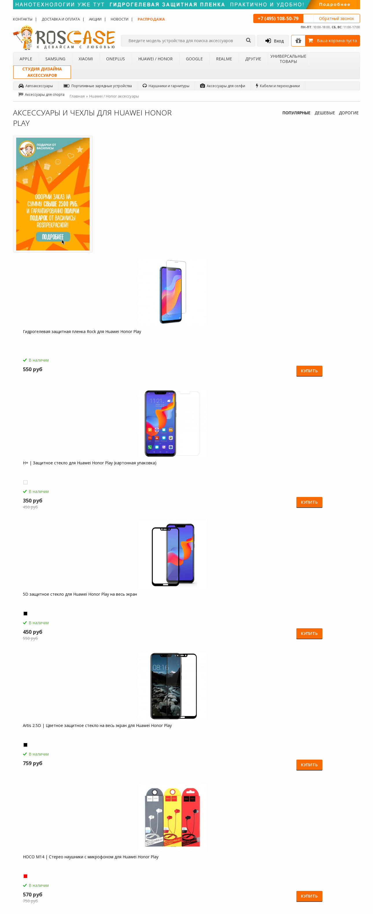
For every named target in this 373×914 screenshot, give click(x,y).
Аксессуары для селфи (222, 85)
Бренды (24, 842)
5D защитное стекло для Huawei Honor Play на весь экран (310, 214)
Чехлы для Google (92, 850)
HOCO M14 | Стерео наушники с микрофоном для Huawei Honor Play (142, 346)
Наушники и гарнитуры (166, 85)
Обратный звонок (336, 18)
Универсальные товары (288, 58)
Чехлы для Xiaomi (92, 827)
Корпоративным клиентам (40, 857)
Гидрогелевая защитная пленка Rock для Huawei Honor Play (135, 214)
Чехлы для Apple (91, 813)
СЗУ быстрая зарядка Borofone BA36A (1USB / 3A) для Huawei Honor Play (316, 348)
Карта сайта (148, 855)
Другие (253, 58)
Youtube (337, 880)
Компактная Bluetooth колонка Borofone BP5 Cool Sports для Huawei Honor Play (224, 479)
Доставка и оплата (61, 19)
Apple (26, 58)
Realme (224, 58)
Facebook (338, 825)
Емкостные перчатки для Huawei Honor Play (139, 477)
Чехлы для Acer (90, 872)
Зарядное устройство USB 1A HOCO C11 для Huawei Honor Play (316, 477)
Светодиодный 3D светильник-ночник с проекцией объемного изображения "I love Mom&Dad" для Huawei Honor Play (56, 611)
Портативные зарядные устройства (98, 85)
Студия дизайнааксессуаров (42, 72)
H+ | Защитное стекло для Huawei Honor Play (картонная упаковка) (225, 214)
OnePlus (115, 58)
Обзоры (205, 813)
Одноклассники (343, 814)
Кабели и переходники (278, 85)
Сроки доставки (151, 847)
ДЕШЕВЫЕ (325, 112)
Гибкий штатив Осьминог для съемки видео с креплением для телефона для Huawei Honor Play (139, 611)
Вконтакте (338, 836)
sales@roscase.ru (212, 849)
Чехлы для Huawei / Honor (99, 842)
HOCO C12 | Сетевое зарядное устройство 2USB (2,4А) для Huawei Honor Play (55, 479)
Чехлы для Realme (92, 857)
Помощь (145, 820)
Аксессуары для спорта (41, 94)
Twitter (335, 847)
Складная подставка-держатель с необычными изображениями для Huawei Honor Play (227, 611)
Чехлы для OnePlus (93, 835)
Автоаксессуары (36, 85)
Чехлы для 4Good (92, 865)
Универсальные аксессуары (41, 872)
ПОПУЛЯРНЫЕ (296, 112)
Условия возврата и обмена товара (162, 837)
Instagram (338, 858)
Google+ (337, 869)
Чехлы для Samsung (94, 820)
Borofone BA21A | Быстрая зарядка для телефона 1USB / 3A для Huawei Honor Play (229, 348)
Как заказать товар (154, 813)
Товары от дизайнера (36, 865)
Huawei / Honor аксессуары (114, 96)
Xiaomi (86, 58)
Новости (119, 19)
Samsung (55, 58)
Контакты (22, 19)
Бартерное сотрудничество (41, 850)
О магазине (27, 813)
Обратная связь (273, 863)
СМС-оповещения (153, 827)
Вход (274, 41)
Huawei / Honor (155, 58)
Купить (163, 251)
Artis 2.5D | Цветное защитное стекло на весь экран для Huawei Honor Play (52, 348)
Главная (77, 96)
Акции (95, 19)
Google (194, 58)
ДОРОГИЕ (349, 112)
